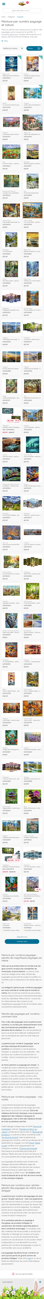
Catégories (11, 17)
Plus (4, 41)
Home (3, 17)
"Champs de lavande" (28, 1148)
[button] (39, 4)
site (29, 1258)
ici (11, 34)
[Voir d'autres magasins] (27, 2)
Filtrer (34, 48)
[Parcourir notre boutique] (22, 10)
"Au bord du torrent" (10, 1137)
